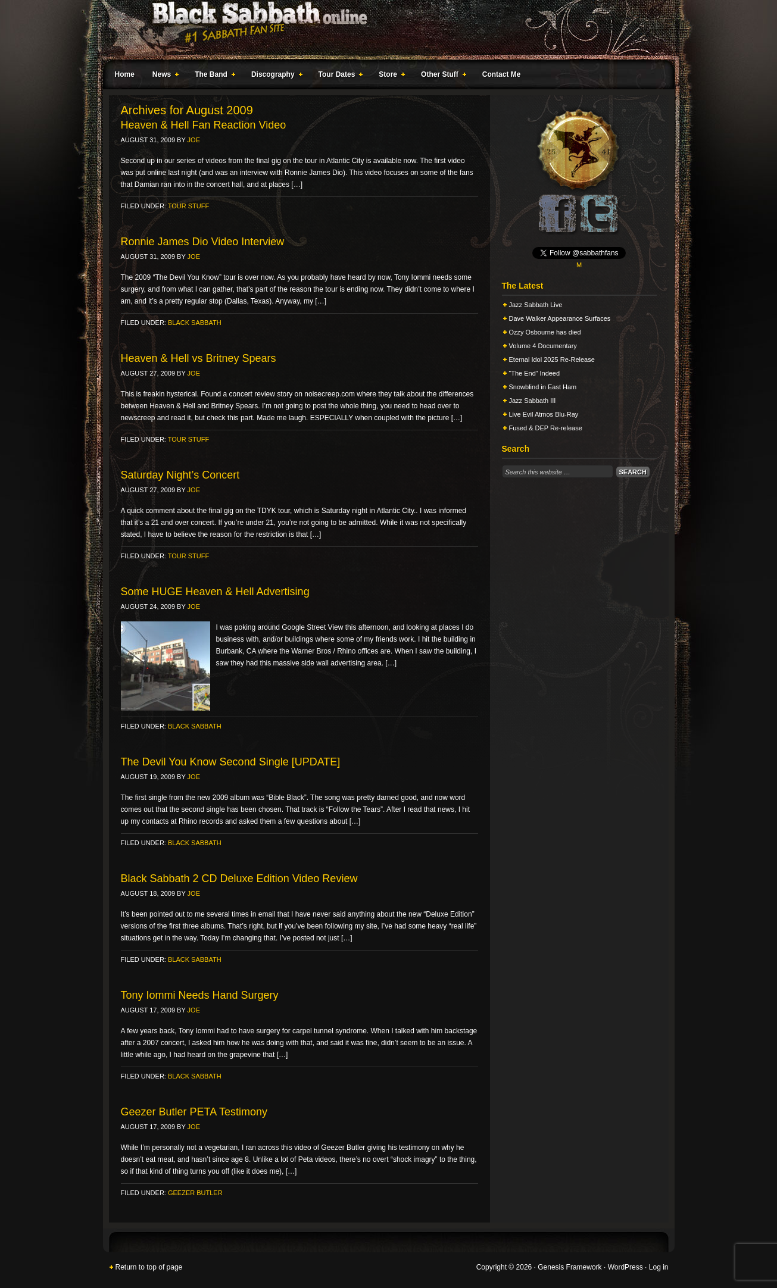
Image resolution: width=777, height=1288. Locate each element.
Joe (194, 139)
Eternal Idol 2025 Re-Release (552, 359)
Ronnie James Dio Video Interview (203, 242)
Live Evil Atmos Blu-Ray (544, 414)
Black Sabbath (194, 322)
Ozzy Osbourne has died (545, 332)
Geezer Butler (195, 1192)
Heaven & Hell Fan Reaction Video (203, 125)
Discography (274, 76)
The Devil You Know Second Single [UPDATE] (231, 762)
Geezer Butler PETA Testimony (194, 1112)
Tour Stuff (188, 206)
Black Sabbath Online (383, 30)
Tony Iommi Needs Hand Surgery (200, 995)
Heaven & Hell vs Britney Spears (198, 358)
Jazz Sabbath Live (536, 304)
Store (389, 76)
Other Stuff (441, 76)
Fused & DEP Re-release (545, 428)
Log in (659, 1267)
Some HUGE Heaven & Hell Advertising (215, 592)
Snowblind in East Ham (543, 386)
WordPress (625, 1267)
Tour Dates (338, 76)
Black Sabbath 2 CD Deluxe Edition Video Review (239, 878)
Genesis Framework (569, 1267)
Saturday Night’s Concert (180, 475)
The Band (212, 76)
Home (125, 74)
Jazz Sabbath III (532, 400)
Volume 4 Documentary (543, 345)
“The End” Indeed (534, 373)
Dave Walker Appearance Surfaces (560, 318)
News (163, 76)
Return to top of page (149, 1267)
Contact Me (501, 74)
